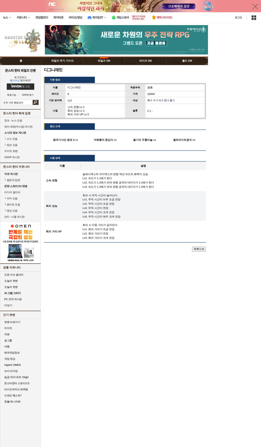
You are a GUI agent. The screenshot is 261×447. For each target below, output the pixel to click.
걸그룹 (8, 340)
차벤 (6, 334)
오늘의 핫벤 (11, 281)
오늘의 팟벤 (11, 287)
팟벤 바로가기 (12, 322)
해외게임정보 (12, 352)
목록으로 (199, 249)
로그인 (238, 17)
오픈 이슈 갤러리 (13, 274)
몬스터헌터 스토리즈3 (16, 383)
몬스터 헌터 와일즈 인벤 (20, 70)
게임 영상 (9, 358)
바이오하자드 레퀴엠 (16, 389)
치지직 (8, 328)
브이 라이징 (11, 371)
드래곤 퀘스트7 (13, 395)
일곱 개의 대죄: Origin (16, 377)
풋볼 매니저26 (12, 401)
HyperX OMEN (12, 365)
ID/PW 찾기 (28, 95)
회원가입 (11, 95)
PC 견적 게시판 (13, 299)
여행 (6, 346)
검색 (36, 102)
